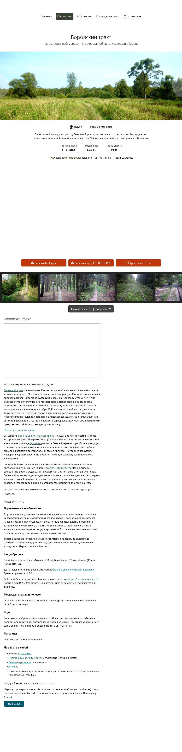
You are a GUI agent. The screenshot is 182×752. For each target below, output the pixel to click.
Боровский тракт (13, 390)
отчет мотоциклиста (59, 467)
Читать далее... (14, 703)
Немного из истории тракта (19, 430)
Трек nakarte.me (138, 263)
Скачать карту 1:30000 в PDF (91, 263)
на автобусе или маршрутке (83, 579)
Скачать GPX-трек (44, 263)
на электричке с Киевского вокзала (73, 569)
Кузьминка (35, 443)
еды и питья (24, 653)
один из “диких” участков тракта (36, 435)
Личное (13, 662)
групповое (25, 662)
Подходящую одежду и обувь (25, 657)
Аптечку (12, 666)
